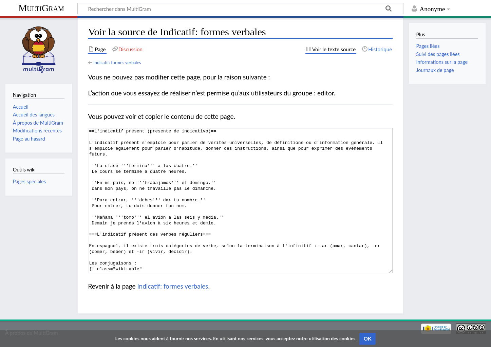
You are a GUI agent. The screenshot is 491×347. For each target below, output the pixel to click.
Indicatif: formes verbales (117, 62)
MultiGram (41, 8)
